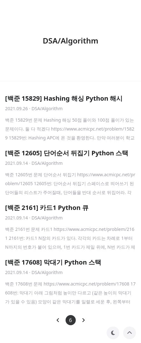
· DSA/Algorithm (46, 108)
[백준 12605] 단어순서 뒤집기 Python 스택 (66, 153)
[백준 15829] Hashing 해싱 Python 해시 (64, 98)
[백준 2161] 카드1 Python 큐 (46, 207)
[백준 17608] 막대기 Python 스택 (53, 262)
